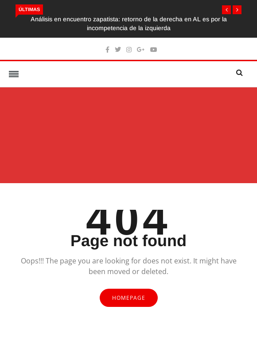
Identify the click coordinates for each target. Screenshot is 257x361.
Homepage (128, 298)
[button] (226, 9)
